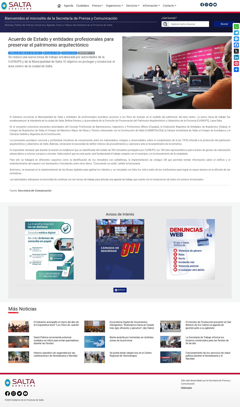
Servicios (131, 5)
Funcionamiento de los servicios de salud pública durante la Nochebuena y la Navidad (208, 355)
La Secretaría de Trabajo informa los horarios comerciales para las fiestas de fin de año (207, 340)
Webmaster (186, 387)
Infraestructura (69, 53)
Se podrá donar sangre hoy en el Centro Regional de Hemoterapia (131, 354)
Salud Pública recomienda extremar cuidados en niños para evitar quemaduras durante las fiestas (56, 340)
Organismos (113, 5)
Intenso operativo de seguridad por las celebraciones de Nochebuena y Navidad (55, 354)
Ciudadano (82, 5)
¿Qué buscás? (169, 18)
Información (150, 5)
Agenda (68, 5)
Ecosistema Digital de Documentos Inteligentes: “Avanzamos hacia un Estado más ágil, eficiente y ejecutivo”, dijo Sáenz (132, 325)
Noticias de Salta (52, 53)
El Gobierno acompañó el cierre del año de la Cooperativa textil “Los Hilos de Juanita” (56, 323)
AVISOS (120, 290)
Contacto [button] (168, 5)
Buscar (224, 24)
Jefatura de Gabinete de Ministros (25, 53)
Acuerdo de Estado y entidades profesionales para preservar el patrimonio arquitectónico (61, 42)
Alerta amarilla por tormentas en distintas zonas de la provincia (132, 339)
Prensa (96, 5)
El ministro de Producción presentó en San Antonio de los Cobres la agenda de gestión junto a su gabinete (208, 325)
